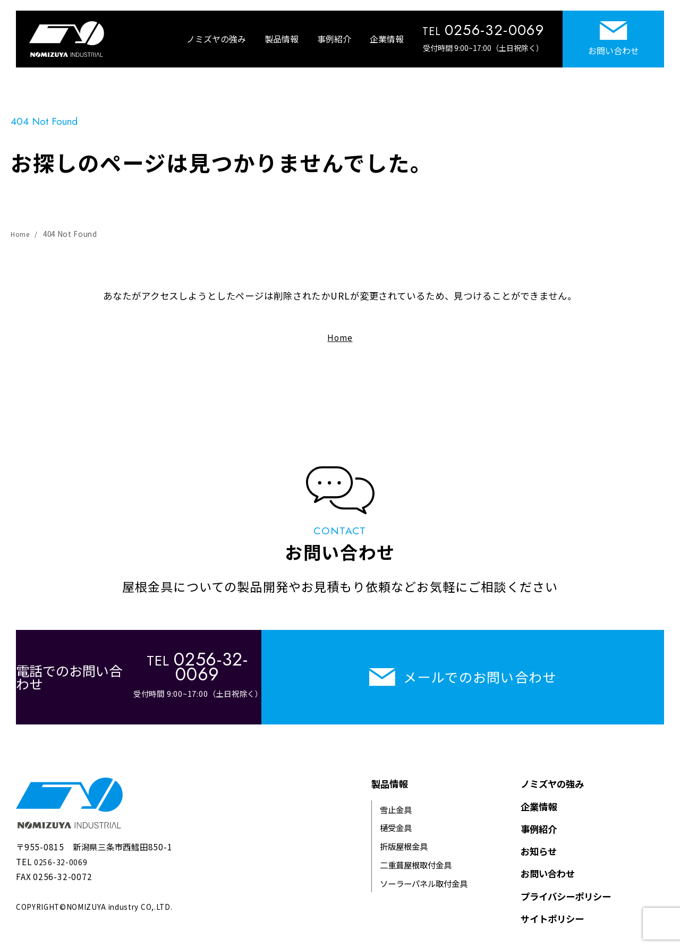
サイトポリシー (552, 904)
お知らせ (539, 836)
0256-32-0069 (63, 847)
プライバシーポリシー (566, 882)
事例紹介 (334, 38)
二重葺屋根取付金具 (416, 850)
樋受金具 (396, 813)
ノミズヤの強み (216, 38)
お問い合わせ (613, 39)
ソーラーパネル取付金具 (424, 869)
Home (21, 233)
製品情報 (282, 38)
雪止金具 (396, 795)
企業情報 (387, 38)
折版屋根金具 (404, 832)
